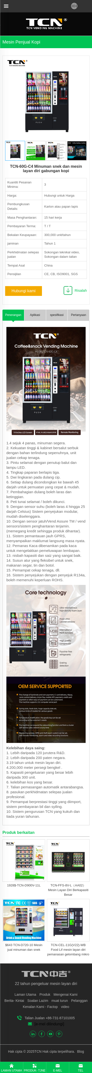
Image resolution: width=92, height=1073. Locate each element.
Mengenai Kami (65, 994)
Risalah (81, 290)
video (65, 1007)
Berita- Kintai (14, 1001)
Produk (44, 994)
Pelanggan (79, 1001)
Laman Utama (25, 994)
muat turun (60, 1001)
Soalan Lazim (37, 1001)
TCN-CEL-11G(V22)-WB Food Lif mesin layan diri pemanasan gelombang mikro (68, 949)
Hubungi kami (24, 291)
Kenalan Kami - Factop (40, 1007)
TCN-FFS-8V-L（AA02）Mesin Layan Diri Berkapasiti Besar (68, 889)
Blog (80, 1051)
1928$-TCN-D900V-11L (24, 885)
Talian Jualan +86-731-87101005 (50, 1018)
